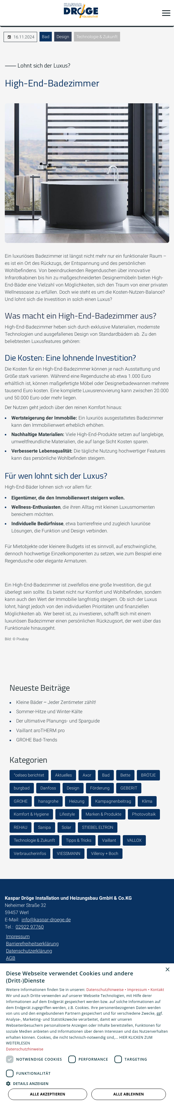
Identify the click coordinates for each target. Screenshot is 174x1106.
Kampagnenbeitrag (113, 801)
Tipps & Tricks (78, 840)
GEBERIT (128, 788)
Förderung (100, 788)
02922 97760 (30, 927)
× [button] (167, 970)
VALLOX (134, 840)
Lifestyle (67, 814)
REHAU (20, 827)
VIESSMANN (68, 853)
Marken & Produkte (103, 814)
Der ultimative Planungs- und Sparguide (58, 721)
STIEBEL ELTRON (97, 827)
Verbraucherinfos (30, 853)
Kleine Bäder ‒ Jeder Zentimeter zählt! (56, 702)
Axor (87, 775)
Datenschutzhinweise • (106, 989)
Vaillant (109, 840)
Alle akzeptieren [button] (47, 1094)
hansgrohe (48, 801)
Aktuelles (63, 775)
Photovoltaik (144, 814)
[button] (166, 13)
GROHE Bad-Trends (36, 740)
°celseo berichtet (29, 775)
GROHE (21, 801)
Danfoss (48, 788)
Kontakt (157, 989)
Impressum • (139, 989)
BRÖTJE (148, 775)
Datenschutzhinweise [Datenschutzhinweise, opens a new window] (24, 1049)
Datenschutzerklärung (29, 951)
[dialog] (87, 1034)
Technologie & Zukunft (97, 36)
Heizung (76, 801)
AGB (10, 958)
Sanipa (44, 827)
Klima (147, 801)
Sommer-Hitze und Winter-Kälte (49, 711)
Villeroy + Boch (104, 853)
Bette (125, 775)
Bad (45, 36)
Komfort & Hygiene (31, 814)
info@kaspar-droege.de (46, 920)
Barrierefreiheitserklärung (32, 944)
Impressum (18, 936)
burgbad (22, 788)
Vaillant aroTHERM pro (40, 730)
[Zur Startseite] (87, 12)
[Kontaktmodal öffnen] (8, 13)
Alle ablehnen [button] (129, 1094)
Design (63, 36)
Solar (66, 827)
